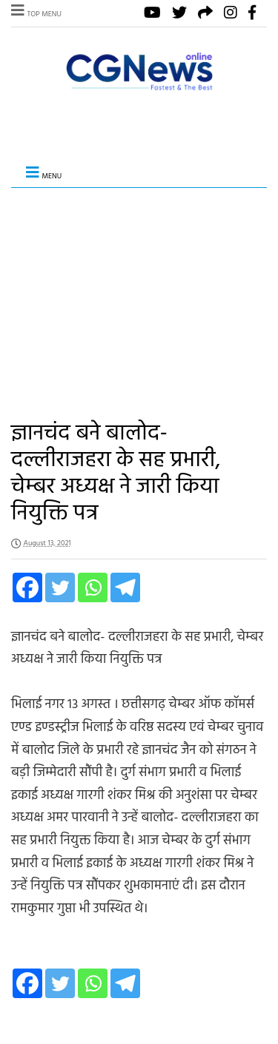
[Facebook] (27, 587)
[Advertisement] (139, 293)
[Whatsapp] (92, 587)
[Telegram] (125, 587)
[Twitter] (60, 587)
